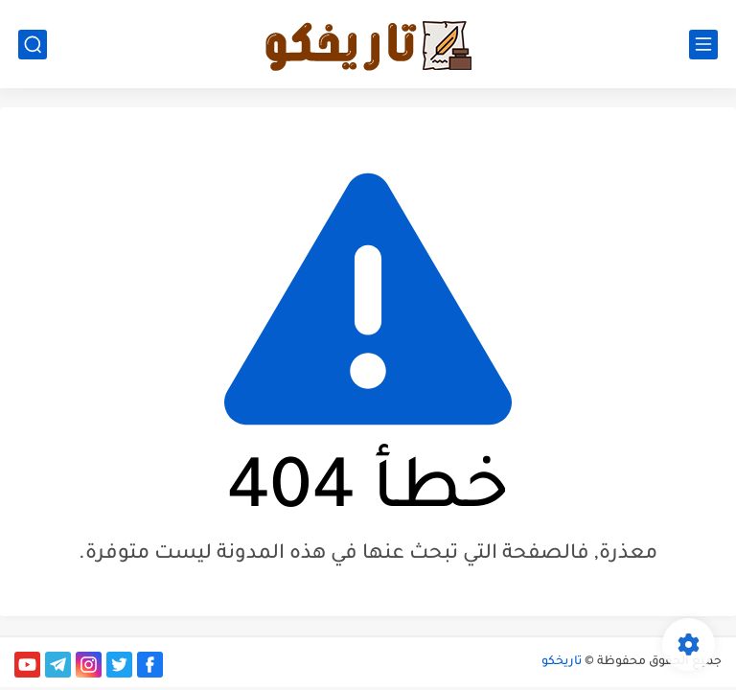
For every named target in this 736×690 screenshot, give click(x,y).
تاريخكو (561, 662)
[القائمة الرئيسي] (703, 44)
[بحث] (32, 44)
